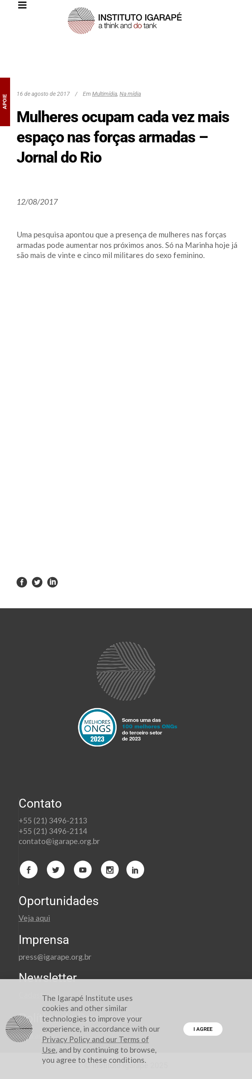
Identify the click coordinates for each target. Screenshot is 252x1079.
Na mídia (130, 94)
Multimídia (104, 94)
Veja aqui (34, 917)
